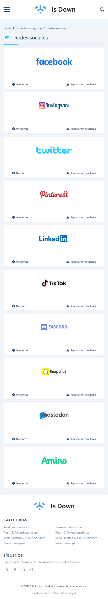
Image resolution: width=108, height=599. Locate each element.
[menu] (7, 9)
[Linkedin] (23, 569)
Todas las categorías (28, 28)
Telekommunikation (17, 527)
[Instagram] (31, 569)
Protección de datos (45, 593)
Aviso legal (68, 593)
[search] (102, 9)
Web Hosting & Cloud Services (24, 538)
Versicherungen (14, 543)
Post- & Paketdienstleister (21, 532)
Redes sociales (56, 28)
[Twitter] (7, 569)
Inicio (7, 28)
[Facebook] (15, 569)
